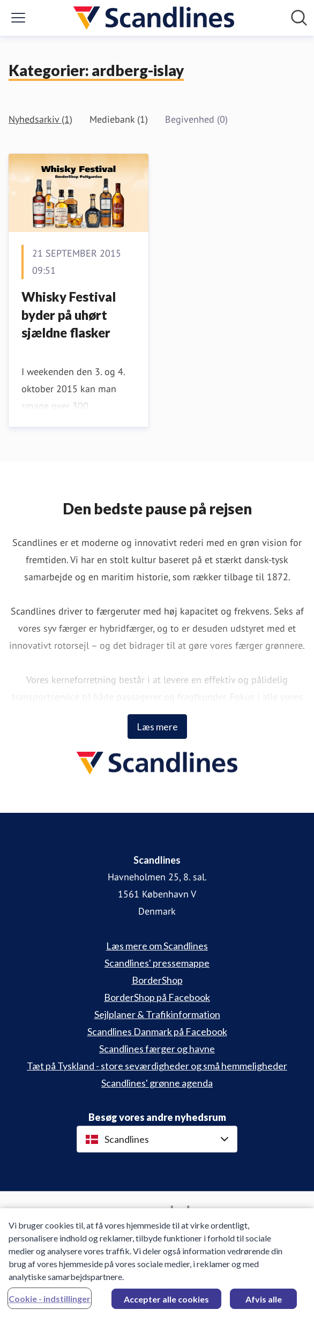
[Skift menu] (18, 18)
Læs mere (157, 726)
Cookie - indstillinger (50, 1302)
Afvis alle (263, 1302)
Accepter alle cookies (166, 1302)
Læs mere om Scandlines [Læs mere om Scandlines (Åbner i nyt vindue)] (157, 946)
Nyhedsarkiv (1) (40, 119)
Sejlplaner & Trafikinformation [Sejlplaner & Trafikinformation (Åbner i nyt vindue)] (157, 1014)
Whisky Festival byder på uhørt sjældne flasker (68, 314)
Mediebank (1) (118, 119)
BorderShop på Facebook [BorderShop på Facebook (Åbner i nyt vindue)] (157, 997)
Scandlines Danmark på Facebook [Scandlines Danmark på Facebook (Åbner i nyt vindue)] (157, 1031)
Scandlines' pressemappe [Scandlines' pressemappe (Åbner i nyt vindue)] (157, 963)
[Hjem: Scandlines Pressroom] (153, 17)
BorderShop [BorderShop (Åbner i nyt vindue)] (157, 980)
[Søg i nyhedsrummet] (299, 17)
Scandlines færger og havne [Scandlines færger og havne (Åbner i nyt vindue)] (157, 1048)
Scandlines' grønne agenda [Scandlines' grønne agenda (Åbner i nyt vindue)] (157, 1083)
